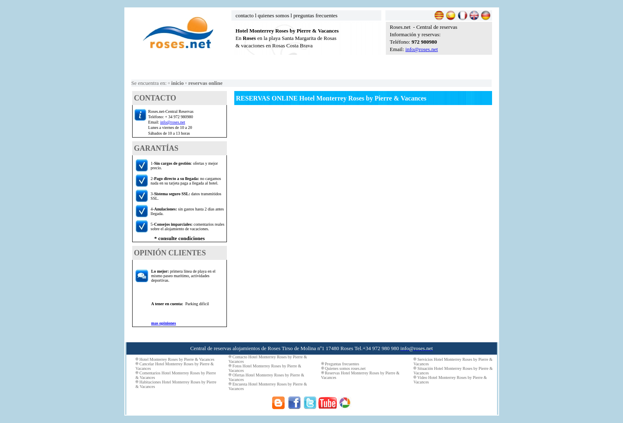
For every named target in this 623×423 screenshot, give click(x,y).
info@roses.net (422, 49)
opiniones (167, 323)
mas (154, 323)
